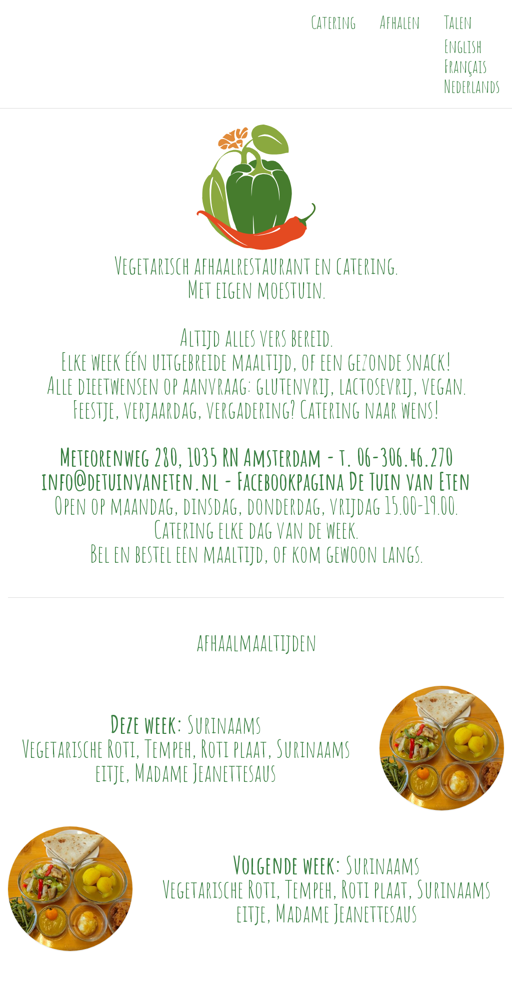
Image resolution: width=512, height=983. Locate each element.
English (463, 46)
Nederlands (472, 86)
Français (465, 66)
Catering (333, 22)
